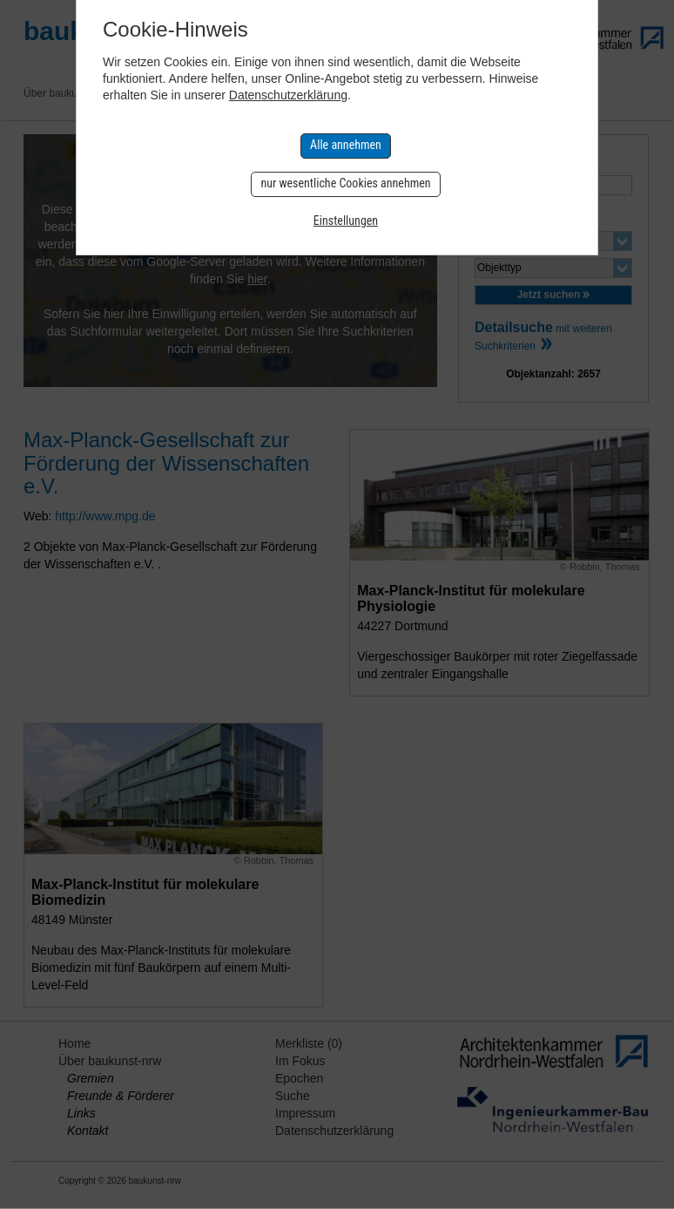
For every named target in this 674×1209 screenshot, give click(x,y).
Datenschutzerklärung (288, 95)
